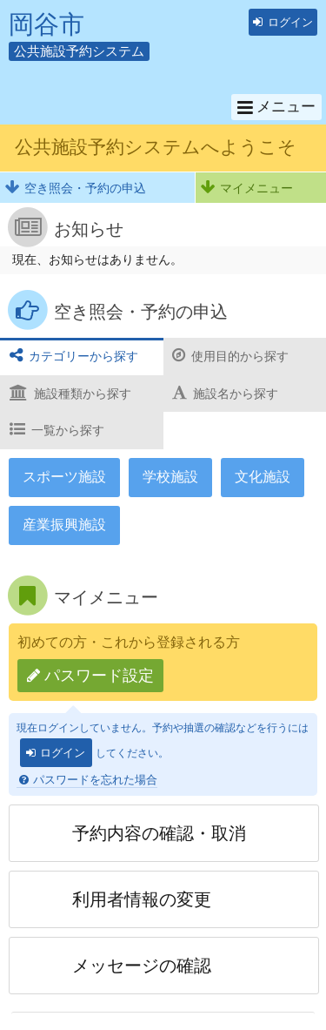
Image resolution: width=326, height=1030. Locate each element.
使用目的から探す (240, 356)
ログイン (290, 22)
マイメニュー (256, 188)
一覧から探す (67, 430)
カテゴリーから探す (83, 356)
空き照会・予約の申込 (85, 188)
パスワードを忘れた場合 (95, 779)
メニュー (286, 106)
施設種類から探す (82, 394)
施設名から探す (235, 394)
